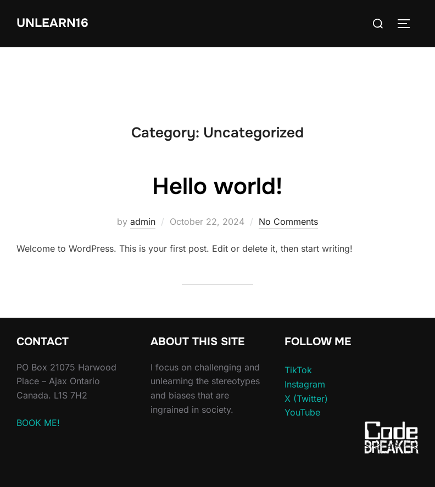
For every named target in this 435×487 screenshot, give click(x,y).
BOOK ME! (38, 422)
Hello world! (217, 186)
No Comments (288, 221)
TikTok (298, 369)
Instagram (305, 384)
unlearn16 (52, 23)
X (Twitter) (306, 398)
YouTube (302, 412)
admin (142, 221)
